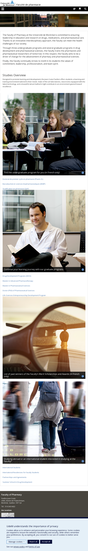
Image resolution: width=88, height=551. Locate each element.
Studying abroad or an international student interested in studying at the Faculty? (39, 460)
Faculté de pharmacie (28, 5)
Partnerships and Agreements (15, 477)
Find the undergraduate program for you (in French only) (32, 172)
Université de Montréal (7, 3)
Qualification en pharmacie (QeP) (16, 189)
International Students (11, 467)
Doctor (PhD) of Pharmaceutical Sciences (19, 290)
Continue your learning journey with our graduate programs (33, 269)
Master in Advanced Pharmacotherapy (18, 281)
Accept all (46, 541)
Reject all (33, 541)
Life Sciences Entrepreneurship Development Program (24, 295)
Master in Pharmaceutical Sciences (16, 286)
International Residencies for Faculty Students (21, 472)
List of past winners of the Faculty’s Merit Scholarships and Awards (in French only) (41, 375)
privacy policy (19, 546)
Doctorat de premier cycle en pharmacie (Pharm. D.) (23, 179)
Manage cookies (16, 541)
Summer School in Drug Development (17, 482)
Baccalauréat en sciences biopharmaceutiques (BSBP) (24, 184)
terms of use (34, 546)
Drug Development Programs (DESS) (17, 276)
